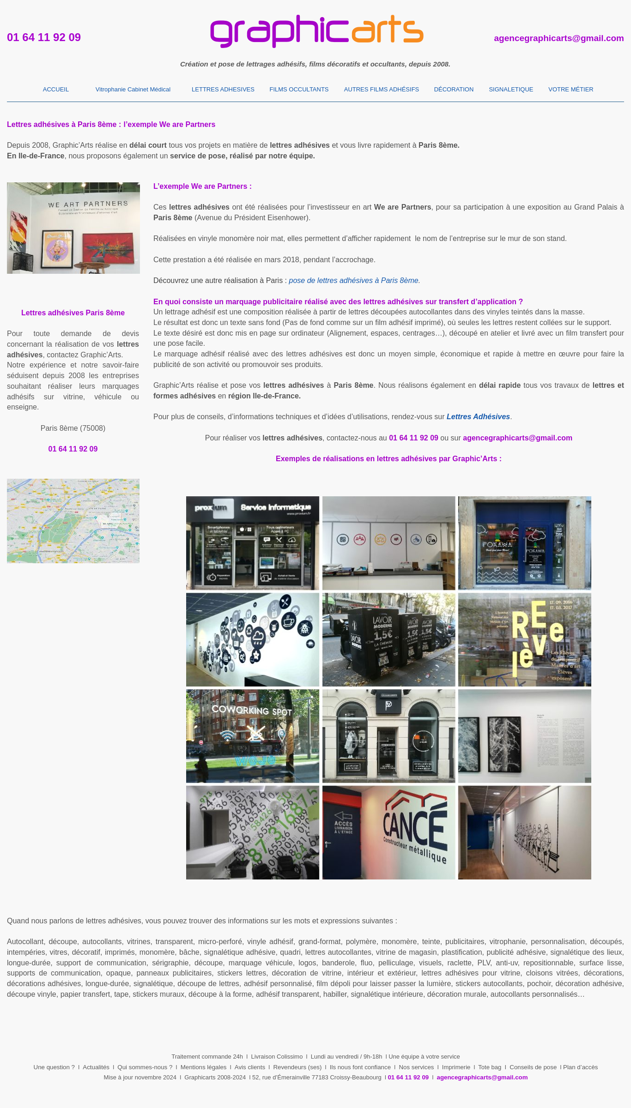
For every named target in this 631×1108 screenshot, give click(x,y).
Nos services (416, 1067)
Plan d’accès (580, 1067)
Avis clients (250, 1067)
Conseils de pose (533, 1067)
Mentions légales (204, 1067)
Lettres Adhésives (478, 417)
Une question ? (54, 1067)
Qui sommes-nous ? (144, 1067)
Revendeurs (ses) (297, 1067)
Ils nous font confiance (360, 1067)
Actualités (96, 1067)
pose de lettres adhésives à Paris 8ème (353, 280)
